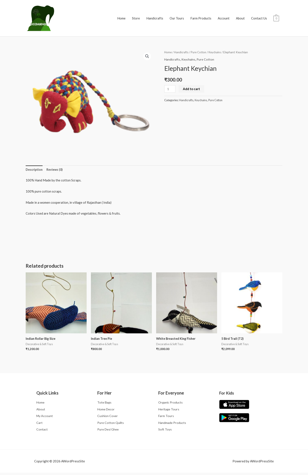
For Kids (227, 393)
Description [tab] (34, 170)
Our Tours (177, 18)
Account (224, 18)
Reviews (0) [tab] (55, 170)
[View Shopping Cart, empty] (276, 18)
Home (121, 18)
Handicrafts (154, 18)
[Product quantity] (170, 89)
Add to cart (191, 89)
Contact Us (259, 18)
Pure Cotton (200, 52)
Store (136, 18)
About (240, 18)
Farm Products (200, 18)
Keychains (218, 52)
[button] (147, 56)
